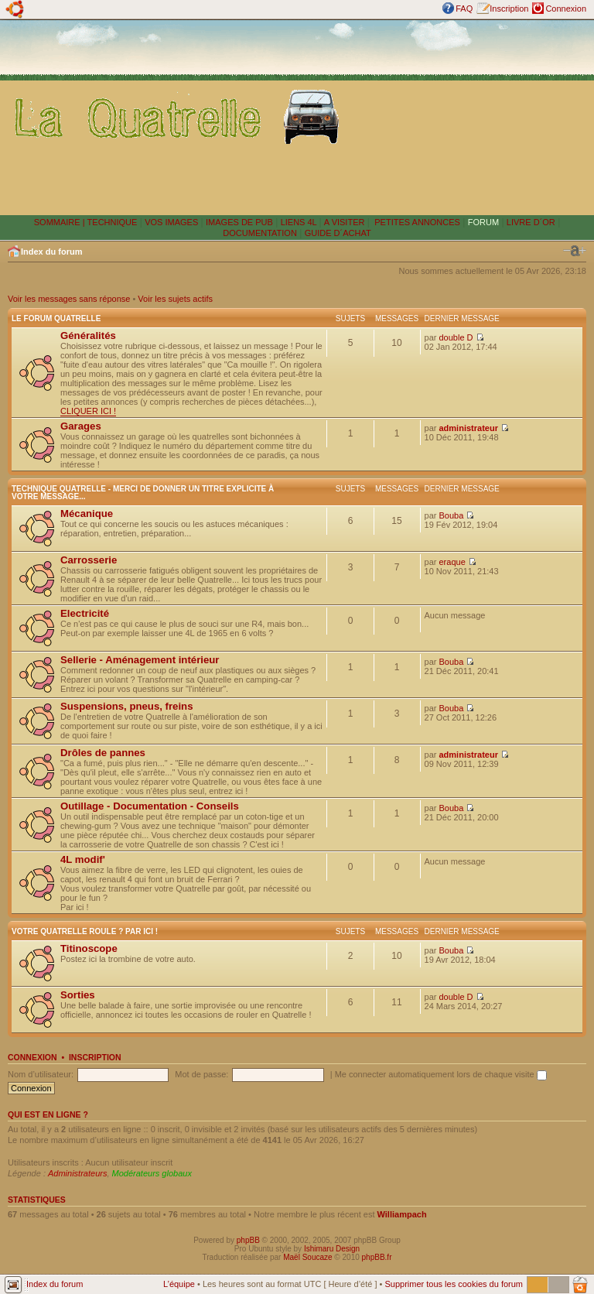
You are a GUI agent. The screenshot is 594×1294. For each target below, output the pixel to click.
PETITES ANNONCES (416, 222)
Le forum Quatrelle (56, 318)
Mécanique (86, 513)
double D (456, 337)
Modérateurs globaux (152, 1173)
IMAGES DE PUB (239, 222)
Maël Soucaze (307, 1257)
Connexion (565, 8)
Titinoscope (89, 948)
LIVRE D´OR (531, 222)
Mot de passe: (201, 1074)
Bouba (451, 515)
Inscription (509, 8)
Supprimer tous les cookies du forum (453, 1284)
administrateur (468, 428)
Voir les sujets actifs (175, 298)
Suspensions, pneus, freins (126, 706)
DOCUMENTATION (260, 233)
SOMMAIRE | (60, 222)
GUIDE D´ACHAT (338, 233)
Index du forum (51, 251)
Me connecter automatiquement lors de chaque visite (441, 1074)
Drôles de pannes (102, 752)
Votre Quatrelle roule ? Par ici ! (85, 931)
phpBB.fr (377, 1257)
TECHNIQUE (112, 222)
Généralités (88, 335)
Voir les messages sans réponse (69, 298)
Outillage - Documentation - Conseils (149, 806)
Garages (80, 426)
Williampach (402, 1214)
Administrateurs (77, 1173)
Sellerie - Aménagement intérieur (139, 660)
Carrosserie (88, 560)
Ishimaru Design (332, 1248)
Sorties (77, 995)
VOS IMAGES (171, 222)
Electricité (84, 613)
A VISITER (344, 222)
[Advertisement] (470, 117)
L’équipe (179, 1284)
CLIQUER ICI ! (88, 411)
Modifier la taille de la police (574, 250)
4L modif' (82, 859)
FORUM (483, 222)
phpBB (248, 1240)
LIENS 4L (300, 222)
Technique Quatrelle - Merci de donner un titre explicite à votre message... (143, 492)
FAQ (464, 8)
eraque (452, 562)
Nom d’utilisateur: (40, 1074)
